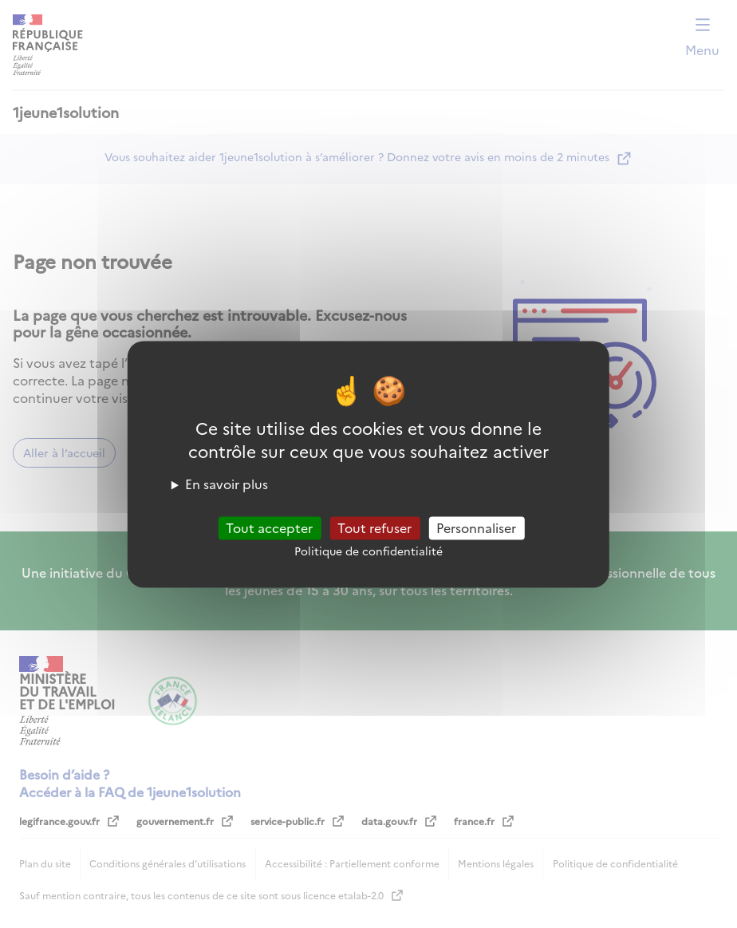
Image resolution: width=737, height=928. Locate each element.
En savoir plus (226, 483)
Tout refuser (374, 527)
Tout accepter (269, 527)
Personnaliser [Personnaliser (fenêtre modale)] (476, 527)
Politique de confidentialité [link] (368, 551)
